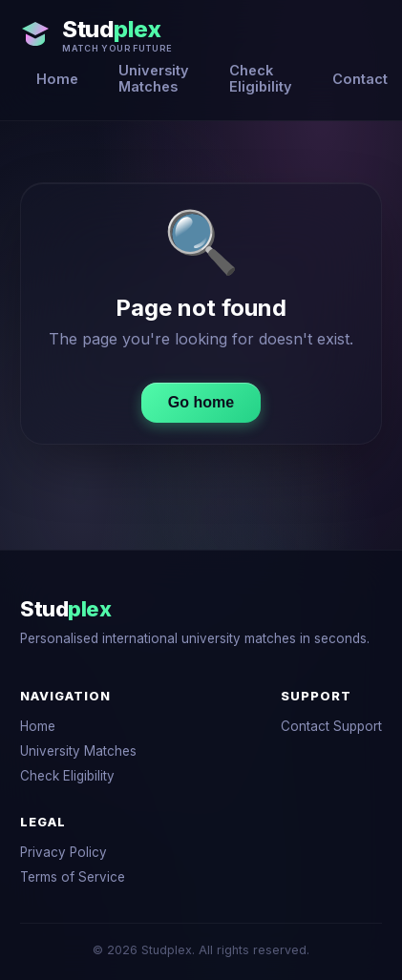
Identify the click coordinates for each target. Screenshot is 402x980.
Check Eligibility (260, 78)
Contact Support (331, 726)
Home (57, 79)
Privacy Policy (63, 852)
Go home (201, 402)
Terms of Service (72, 877)
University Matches (153, 78)
